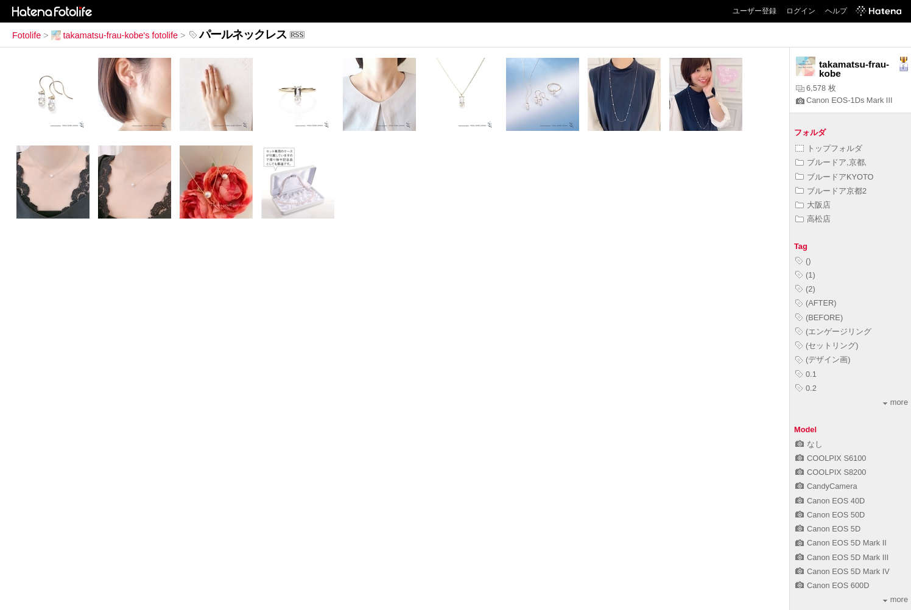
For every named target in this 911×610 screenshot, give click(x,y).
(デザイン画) (823, 359)
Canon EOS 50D (830, 514)
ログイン (800, 11)
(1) (805, 274)
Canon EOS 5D (827, 528)
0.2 (806, 388)
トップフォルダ (828, 148)
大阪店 (813, 204)
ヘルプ (836, 11)
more (895, 402)
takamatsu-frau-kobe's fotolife (114, 35)
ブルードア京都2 (831, 190)
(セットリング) (827, 345)
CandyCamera (826, 486)
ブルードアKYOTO (834, 176)
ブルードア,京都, (831, 162)
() (803, 260)
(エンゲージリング (833, 331)
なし (809, 444)
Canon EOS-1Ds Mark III (844, 100)
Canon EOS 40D (830, 500)
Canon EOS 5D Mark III (841, 557)
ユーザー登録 (754, 11)
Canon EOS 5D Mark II (841, 542)
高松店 (813, 218)
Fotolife (26, 35)
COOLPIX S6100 (830, 458)
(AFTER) (815, 302)
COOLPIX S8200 (830, 472)
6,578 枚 (816, 88)
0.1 (806, 374)
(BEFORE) (819, 317)
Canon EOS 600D (832, 585)
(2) (805, 288)
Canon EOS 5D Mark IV (842, 571)
